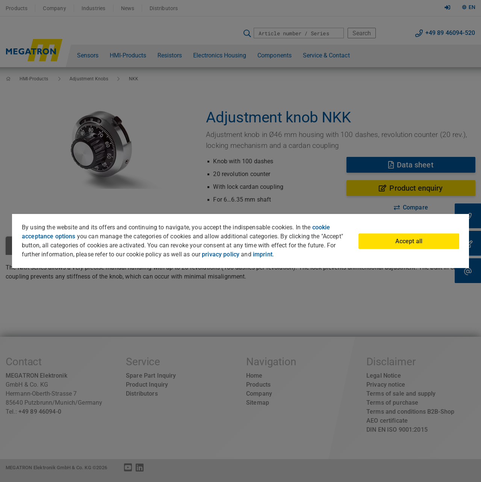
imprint (262, 254)
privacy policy (220, 254)
